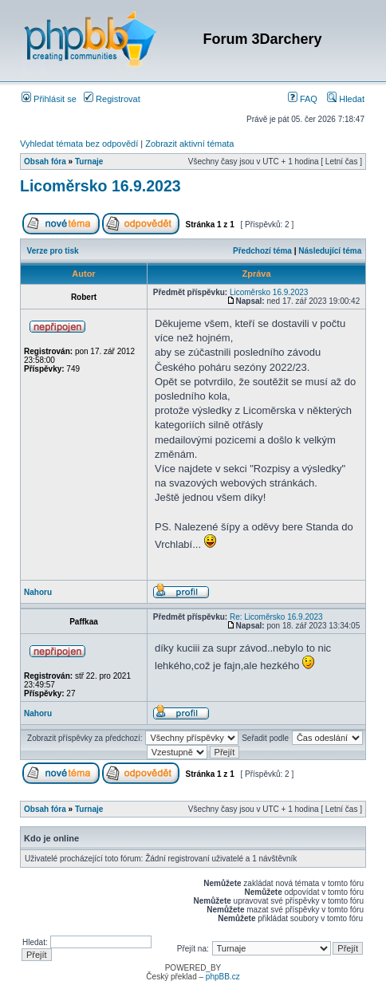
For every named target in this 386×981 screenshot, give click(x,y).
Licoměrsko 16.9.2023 (100, 186)
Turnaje (89, 161)
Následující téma (329, 250)
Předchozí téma (262, 250)
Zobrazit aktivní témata (189, 143)
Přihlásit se (49, 99)
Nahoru (38, 592)
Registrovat (112, 99)
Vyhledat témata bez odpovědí (79, 143)
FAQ (302, 99)
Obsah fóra (45, 161)
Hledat (345, 99)
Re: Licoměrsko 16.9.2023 (276, 617)
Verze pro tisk (53, 250)
